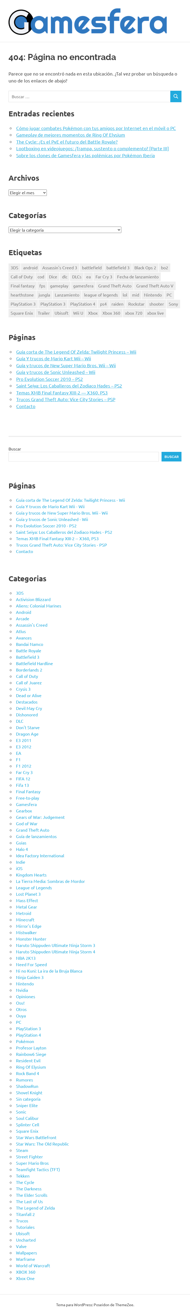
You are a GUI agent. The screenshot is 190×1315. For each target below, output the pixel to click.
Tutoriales (25, 1227)
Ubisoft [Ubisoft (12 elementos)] (61, 312)
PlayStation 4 (28, 1034)
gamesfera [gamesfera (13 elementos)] (83, 285)
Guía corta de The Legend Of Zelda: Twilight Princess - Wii (70, 500)
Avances (24, 637)
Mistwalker (26, 932)
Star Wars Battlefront (36, 1137)
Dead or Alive (29, 695)
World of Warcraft (33, 1265)
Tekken (23, 1175)
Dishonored (27, 714)
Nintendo (25, 983)
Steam (22, 1150)
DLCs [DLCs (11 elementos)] (76, 276)
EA (18, 753)
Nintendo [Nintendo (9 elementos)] (153, 294)
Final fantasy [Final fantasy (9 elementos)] (23, 285)
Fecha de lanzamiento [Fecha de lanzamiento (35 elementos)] (138, 276)
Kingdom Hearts (31, 874)
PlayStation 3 (28, 1028)
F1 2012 (23, 765)
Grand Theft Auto (32, 829)
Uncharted (26, 1239)
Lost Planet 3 (28, 894)
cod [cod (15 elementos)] (41, 276)
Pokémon (25, 1041)
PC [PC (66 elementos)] (169, 294)
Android (23, 612)
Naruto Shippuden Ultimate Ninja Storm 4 (55, 951)
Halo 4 (22, 849)
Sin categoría (28, 1098)
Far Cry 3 (24, 772)
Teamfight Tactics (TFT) (38, 1169)
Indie (20, 861)
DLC (19, 721)
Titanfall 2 (25, 1214)
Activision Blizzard (33, 599)
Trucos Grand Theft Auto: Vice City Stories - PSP (61, 544)
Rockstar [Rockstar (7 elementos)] (136, 303)
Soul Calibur (27, 1118)
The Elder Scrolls (31, 1195)
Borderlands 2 (29, 669)
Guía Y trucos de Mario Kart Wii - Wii (50, 506)
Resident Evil (28, 1060)
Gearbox (24, 810)
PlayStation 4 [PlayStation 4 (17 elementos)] (82, 303)
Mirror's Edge (29, 926)
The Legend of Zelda (35, 1207)
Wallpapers (26, 1252)
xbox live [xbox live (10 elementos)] (155, 312)
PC (18, 1022)
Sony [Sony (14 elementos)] (173, 303)
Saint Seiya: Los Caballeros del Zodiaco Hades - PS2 (64, 532)
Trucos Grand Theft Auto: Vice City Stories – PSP (65, 399)
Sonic (21, 1111)
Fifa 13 (22, 785)
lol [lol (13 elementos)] (125, 294)
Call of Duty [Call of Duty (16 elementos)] (22, 276)
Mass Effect (27, 900)
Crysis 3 (23, 689)
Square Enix (27, 1131)
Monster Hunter (31, 938)
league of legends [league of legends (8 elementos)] (101, 294)
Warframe (25, 1259)
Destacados (27, 701)
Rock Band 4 (27, 1073)
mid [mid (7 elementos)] (135, 294)
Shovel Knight (29, 1092)
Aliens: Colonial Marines (38, 605)
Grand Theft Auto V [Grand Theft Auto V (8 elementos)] (155, 285)
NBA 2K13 (26, 958)
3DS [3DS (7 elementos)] (14, 267)
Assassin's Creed (31, 624)
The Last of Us (29, 1201)
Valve (21, 1246)
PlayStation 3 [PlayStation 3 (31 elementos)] (52, 303)
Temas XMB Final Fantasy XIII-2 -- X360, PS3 (57, 538)
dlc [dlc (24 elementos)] (64, 276)
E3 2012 (23, 746)
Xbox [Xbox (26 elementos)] (93, 312)
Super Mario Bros (32, 1163)
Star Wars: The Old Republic (42, 1143)
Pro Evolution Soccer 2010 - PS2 (46, 525)
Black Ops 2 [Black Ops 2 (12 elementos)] (145, 267)
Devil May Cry (29, 708)
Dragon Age (27, 733)
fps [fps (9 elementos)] (42, 285)
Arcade (22, 618)
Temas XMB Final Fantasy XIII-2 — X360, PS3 (62, 392)
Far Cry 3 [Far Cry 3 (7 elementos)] (104, 276)
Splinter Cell (27, 1124)
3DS (20, 592)
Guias (21, 842)
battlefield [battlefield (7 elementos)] (92, 267)
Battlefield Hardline (34, 663)
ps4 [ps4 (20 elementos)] (103, 303)
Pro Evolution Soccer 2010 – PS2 (49, 379)
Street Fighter (29, 1156)
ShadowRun (27, 1086)
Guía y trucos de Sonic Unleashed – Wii (55, 372)
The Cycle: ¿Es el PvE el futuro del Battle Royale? (67, 141)
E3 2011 (23, 740)
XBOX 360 (25, 1271)
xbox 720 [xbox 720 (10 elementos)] (133, 312)
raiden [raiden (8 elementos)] (117, 303)
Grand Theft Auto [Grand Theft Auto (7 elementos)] (114, 285)
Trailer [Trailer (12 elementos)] (44, 312)
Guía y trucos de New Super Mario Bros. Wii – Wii (66, 365)
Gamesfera (26, 804)
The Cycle (25, 1182)
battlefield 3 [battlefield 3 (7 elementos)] (118, 267)
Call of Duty (27, 676)
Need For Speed (31, 964)
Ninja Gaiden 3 (30, 977)
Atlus (21, 631)
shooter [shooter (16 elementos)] (156, 303)
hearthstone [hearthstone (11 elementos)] (22, 294)
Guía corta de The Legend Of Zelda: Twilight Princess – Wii (76, 351)
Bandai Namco (29, 644)
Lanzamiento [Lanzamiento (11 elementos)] (67, 294)
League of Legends (34, 887)
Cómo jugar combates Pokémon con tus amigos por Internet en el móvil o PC (96, 128)
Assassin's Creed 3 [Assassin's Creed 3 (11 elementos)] (59, 267)
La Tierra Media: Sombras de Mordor (50, 881)
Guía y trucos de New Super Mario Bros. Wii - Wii (62, 512)
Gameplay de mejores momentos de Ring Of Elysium (70, 134)
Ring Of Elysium (31, 1066)
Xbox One (25, 1278)
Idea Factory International (40, 855)
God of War (27, 823)
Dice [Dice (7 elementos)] (53, 276)
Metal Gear (26, 906)
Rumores (24, 1079)
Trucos (22, 1220)
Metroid (23, 913)
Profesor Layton (31, 1047)
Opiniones (25, 996)
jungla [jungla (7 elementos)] (44, 294)
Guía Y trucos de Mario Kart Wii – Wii (53, 358)
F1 (18, 759)
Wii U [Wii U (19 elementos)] (78, 312)
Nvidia (22, 990)
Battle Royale (28, 650)
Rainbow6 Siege (31, 1054)
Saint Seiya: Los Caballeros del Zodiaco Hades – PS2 (69, 385)
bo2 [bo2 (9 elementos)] (164, 267)
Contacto (25, 406)
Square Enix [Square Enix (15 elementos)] (22, 312)
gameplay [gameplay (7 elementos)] (59, 285)
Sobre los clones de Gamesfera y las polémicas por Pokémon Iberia (85, 155)
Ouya (21, 1015)
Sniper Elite (27, 1105)
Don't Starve (28, 727)
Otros (21, 1009)
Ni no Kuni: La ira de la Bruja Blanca (49, 970)
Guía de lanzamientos (36, 836)
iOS (19, 868)
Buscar (15, 448)
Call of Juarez (29, 682)
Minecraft (25, 919)
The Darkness (29, 1188)
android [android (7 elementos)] (30, 267)
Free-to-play (27, 797)
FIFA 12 (23, 778)
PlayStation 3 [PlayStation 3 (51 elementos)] (23, 303)
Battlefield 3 (27, 657)
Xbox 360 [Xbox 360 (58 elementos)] (111, 312)
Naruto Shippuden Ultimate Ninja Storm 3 (55, 945)
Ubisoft (23, 1233)
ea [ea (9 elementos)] (88, 276)
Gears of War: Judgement (40, 817)
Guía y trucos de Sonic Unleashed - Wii (52, 519)
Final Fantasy (28, 791)
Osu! (20, 1002)
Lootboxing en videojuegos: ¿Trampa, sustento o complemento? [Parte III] (92, 148)
